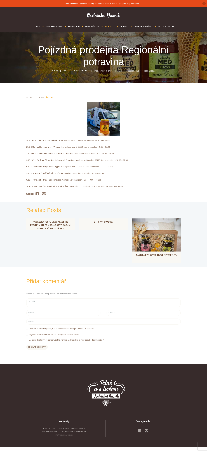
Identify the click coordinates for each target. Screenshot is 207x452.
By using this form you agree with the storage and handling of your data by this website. (66, 343)
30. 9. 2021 (30, 97)
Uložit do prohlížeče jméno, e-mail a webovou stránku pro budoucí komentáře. (61, 332)
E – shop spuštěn (103, 222)
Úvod (51, 71)
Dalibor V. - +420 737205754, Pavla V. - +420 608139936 (64, 433)
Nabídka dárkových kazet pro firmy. (156, 255)
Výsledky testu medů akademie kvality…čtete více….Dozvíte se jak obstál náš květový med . (51, 225)
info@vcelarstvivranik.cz (64, 440)
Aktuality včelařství (77, 71)
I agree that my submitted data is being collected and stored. (54, 338)
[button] (204, 3)
